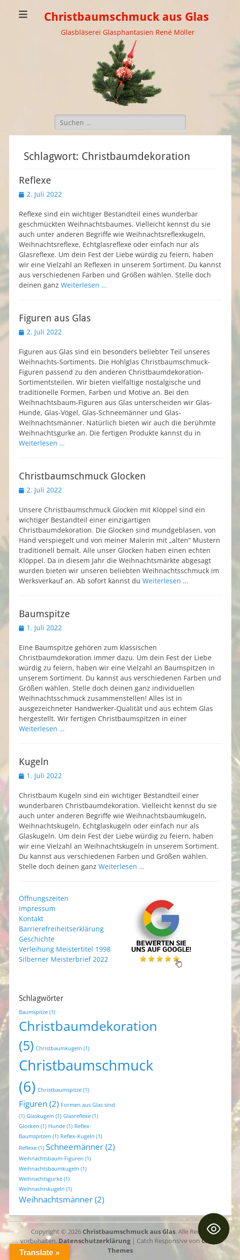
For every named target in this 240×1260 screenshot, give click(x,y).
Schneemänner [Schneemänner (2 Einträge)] (80, 1146)
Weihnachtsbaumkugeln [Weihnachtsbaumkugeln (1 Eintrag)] (52, 1168)
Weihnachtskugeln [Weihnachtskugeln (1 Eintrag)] (45, 1189)
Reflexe (35, 180)
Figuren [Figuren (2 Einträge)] (39, 1103)
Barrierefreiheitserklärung (61, 928)
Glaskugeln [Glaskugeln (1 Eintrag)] (44, 1116)
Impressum (37, 908)
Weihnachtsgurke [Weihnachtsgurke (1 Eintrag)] (44, 1178)
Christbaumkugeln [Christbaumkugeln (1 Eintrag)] (62, 1048)
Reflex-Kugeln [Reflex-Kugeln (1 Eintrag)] (81, 1136)
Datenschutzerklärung (94, 1240)
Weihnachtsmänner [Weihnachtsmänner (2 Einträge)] (61, 1199)
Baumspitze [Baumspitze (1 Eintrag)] (37, 1012)
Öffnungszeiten (44, 898)
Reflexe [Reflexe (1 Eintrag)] (31, 1147)
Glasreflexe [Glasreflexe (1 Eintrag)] (80, 1116)
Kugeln (34, 762)
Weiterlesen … (84, 285)
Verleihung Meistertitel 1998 (65, 949)
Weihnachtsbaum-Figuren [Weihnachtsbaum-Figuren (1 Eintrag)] (55, 1158)
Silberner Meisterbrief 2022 (63, 959)
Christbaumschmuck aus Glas (126, 17)
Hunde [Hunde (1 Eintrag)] (60, 1126)
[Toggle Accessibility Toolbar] (213, 1229)
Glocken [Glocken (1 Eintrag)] (32, 1126)
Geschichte (37, 938)
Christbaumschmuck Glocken (82, 476)
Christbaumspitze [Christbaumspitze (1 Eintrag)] (63, 1089)
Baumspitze (44, 614)
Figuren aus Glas (55, 318)
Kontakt (31, 918)
